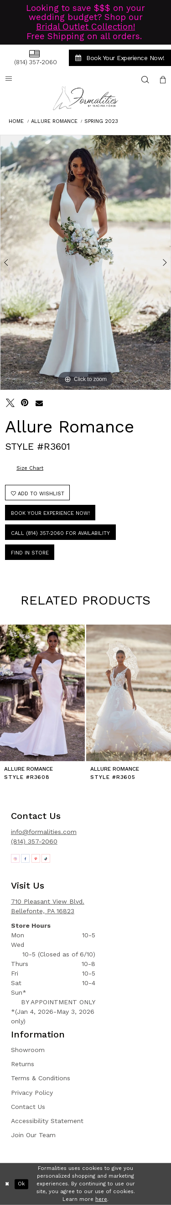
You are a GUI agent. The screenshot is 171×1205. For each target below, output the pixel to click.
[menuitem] (34, 58)
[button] (163, 79)
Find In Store (30, 553)
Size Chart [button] (29, 468)
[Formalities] (85, 98)
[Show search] (145, 79)
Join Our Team (33, 1135)
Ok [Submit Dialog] (21, 1184)
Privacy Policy (32, 1092)
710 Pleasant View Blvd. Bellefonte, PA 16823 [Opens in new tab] (47, 906)
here (101, 1199)
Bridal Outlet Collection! (85, 27)
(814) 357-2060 (34, 841)
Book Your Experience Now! (50, 513)
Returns (22, 1064)
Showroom (28, 1049)
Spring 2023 (101, 121)
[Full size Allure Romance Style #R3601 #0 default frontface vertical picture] (85, 262)
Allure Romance (54, 121)
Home (16, 121)
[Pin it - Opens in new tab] (25, 403)
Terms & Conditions (40, 1078)
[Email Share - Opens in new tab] (39, 403)
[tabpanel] (85, 262)
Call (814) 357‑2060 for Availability (60, 533)
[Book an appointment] (120, 58)
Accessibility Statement (47, 1120)
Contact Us (28, 1106)
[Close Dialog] (7, 1184)
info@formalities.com (44, 831)
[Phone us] (34, 58)
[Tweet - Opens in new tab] (10, 403)
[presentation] (42, 693)
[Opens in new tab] (15, 858)
